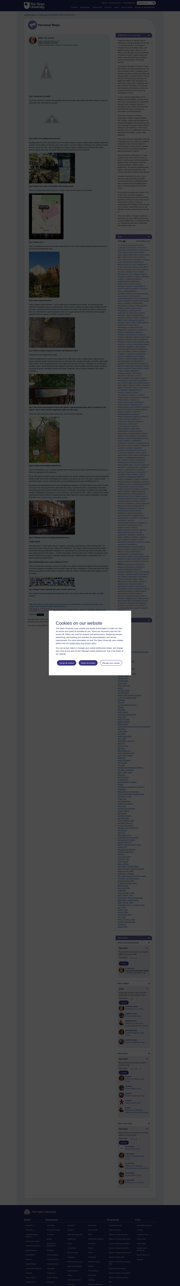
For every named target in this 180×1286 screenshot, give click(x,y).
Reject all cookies (88, 663)
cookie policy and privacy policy (82, 643)
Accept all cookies (66, 663)
